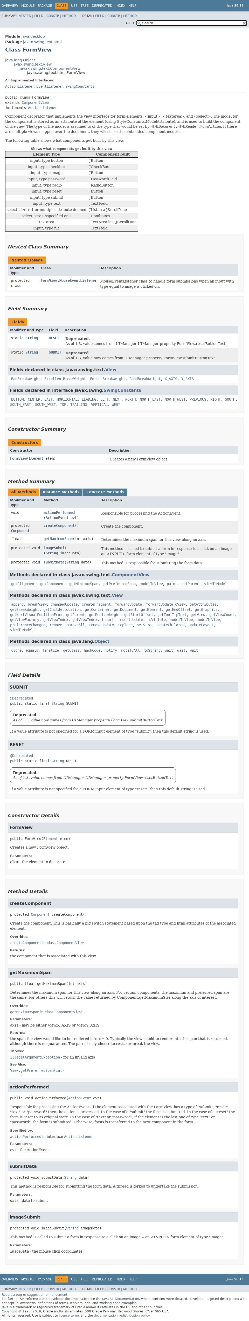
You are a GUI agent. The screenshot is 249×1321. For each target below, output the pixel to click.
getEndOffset (178, 609)
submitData (54, 562)
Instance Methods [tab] (61, 492)
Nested (24, 16)
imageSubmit (55, 548)
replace (125, 625)
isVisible (156, 620)
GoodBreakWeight (145, 379)
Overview (10, 6)
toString (152, 650)
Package (45, 6)
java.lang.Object (20, 60)
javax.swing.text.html (42, 42)
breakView (37, 604)
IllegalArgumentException (35, 1057)
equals (32, 650)
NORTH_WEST (175, 399)
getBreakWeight (24, 609)
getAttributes (203, 604)
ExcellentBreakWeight (65, 379)
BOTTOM (17, 399)
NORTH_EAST (150, 399)
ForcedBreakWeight (107, 379)
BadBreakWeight (25, 379)
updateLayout (201, 625)
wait (169, 650)
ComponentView (35, 102)
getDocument (125, 609)
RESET (54, 338)
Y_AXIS (187, 379)
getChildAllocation (62, 609)
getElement (151, 609)
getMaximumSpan (58, 539)
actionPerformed (59, 512)
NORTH (130, 399)
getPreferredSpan (119, 584)
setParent (190, 584)
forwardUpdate (128, 604)
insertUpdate (130, 620)
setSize (144, 625)
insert (107, 620)
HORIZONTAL (67, 399)
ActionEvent (57, 518)
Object (101, 641)
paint (172, 584)
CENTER (34, 399)
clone (16, 650)
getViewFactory (24, 620)
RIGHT (215, 399)
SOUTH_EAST (20, 404)
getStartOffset (138, 615)
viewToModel (215, 584)
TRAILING (78, 404)
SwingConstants (79, 86)
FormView (18, 458)
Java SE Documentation (120, 1299)
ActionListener (19, 86)
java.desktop (33, 36)
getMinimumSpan (83, 584)
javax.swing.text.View (32, 64)
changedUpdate (64, 604)
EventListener (49, 86)
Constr (52, 16)
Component (20, 531)
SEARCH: (128, 23)
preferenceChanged (27, 625)
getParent (75, 615)
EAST (48, 399)
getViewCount (221, 615)
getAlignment (23, 584)
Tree (85, 6)
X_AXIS (171, 379)
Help (132, 6)
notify (111, 650)
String (31, 338)
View (110, 369)
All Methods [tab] (23, 492)
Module (28, 6)
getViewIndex (55, 620)
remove (56, 625)
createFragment (96, 604)
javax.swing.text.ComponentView (50, 68)
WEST (116, 404)
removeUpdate (101, 625)
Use (74, 6)
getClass (71, 650)
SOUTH (230, 399)
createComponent (59, 525)
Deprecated (102, 6)
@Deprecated (21, 698)
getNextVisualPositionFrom (36, 615)
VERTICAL (99, 404)
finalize (50, 650)
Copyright (9, 1311)
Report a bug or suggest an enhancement (34, 1295)
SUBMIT (55, 352)
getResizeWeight (104, 615)
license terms (69, 1315)
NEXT (117, 399)
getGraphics (206, 609)
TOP (63, 404)
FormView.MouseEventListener (69, 280)
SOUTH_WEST (45, 404)
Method (69, 16)
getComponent (52, 584)
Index (120, 6)
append (17, 604)
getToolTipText (171, 615)
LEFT (104, 399)
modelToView (151, 584)
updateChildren (169, 625)
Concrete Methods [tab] (105, 492)
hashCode (92, 650)
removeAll (75, 625)
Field (38, 16)
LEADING (89, 399)
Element (36, 458)
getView (198, 615)
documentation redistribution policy (121, 1315)
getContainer (97, 609)
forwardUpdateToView (165, 604)
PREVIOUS (198, 399)
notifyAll (130, 650)
